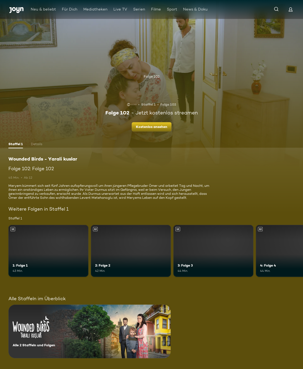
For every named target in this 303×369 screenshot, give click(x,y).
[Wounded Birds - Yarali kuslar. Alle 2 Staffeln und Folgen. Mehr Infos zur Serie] (89, 331)
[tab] (16, 144)
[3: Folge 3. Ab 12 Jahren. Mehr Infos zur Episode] (213, 251)
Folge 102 (151, 76)
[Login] (290, 9)
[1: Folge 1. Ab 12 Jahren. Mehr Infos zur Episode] (48, 251)
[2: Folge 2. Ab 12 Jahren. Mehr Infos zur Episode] (131, 251)
